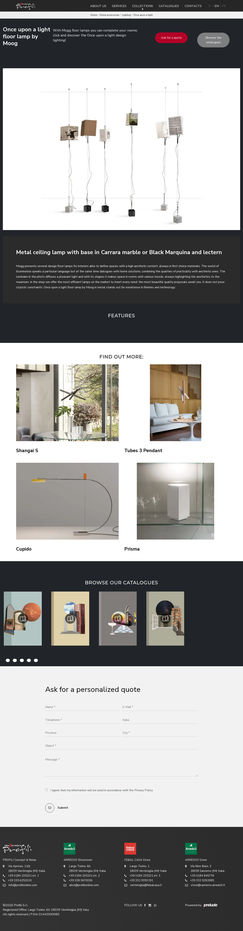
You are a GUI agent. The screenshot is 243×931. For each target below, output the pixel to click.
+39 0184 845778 (199, 875)
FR (224, 6)
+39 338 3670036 (78, 880)
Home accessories (109, 14)
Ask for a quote (171, 38)
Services (119, 6)
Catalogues (169, 6)
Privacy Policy (143, 790)
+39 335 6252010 (17, 880)
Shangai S (27, 451)
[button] (87, 327)
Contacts (193, 6)
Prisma (132, 549)
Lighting (126, 14)
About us (98, 6)
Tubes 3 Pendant (143, 451)
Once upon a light (143, 14)
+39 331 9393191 (138, 880)
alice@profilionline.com (81, 885)
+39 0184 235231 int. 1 (21, 875)
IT (209, 6)
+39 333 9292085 (199, 880)
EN (217, 6)
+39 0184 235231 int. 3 (142, 875)
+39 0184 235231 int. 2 (82, 875)
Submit (56, 807)
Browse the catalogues (213, 40)
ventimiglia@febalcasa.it (143, 885)
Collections (142, 6)
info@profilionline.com (20, 885)
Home (94, 14)
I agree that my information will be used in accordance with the (101, 790)
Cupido (24, 549)
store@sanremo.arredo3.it (205, 885)
